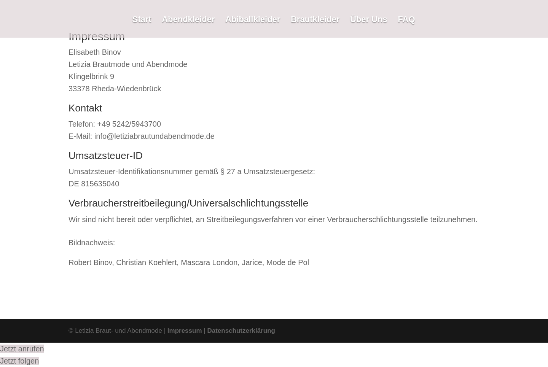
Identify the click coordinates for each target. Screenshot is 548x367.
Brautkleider (315, 20)
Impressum (184, 330)
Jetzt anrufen (22, 349)
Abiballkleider (252, 20)
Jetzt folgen (19, 361)
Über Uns (368, 20)
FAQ (406, 20)
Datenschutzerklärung (241, 330)
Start (141, 20)
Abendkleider (188, 20)
